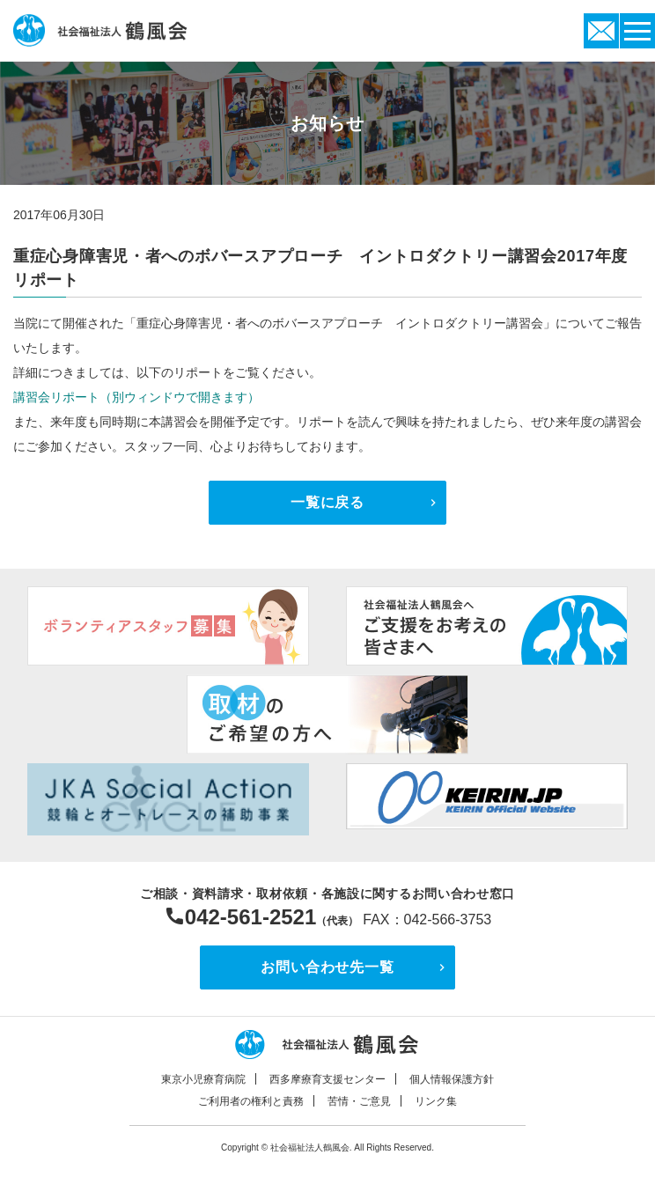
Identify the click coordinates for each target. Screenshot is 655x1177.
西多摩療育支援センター (327, 1079)
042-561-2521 (250, 917)
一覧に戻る (327, 502)
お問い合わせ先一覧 (327, 967)
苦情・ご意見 (359, 1101)
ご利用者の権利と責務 (251, 1101)
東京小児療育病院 (203, 1079)
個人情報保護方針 (451, 1079)
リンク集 (436, 1101)
